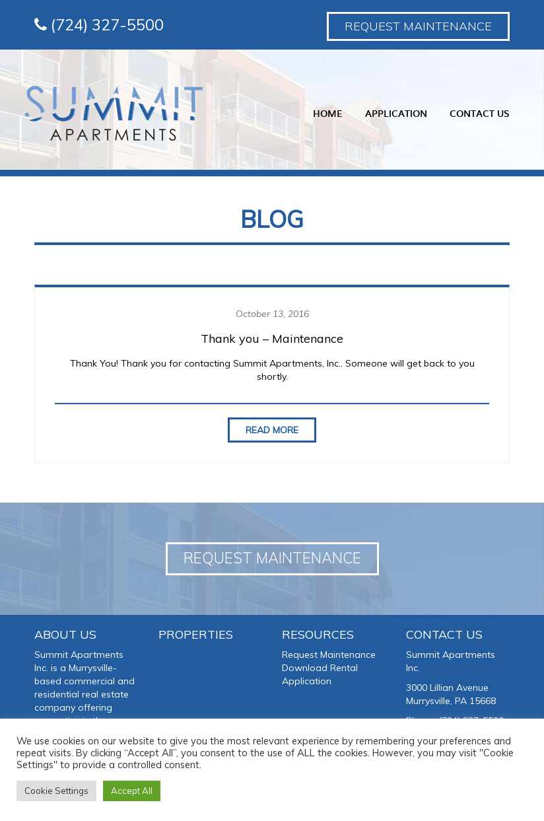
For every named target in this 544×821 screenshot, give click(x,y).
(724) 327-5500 (99, 24)
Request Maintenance (418, 26)
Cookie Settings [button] (56, 790)
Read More (272, 430)
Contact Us (478, 113)
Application (394, 113)
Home (326, 113)
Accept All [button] (132, 790)
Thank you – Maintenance (272, 338)
